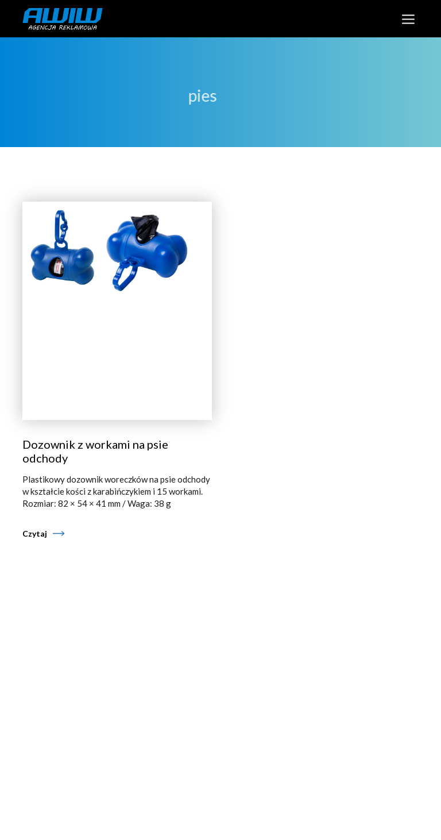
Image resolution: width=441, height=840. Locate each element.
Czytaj (34, 533)
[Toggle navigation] (408, 18)
